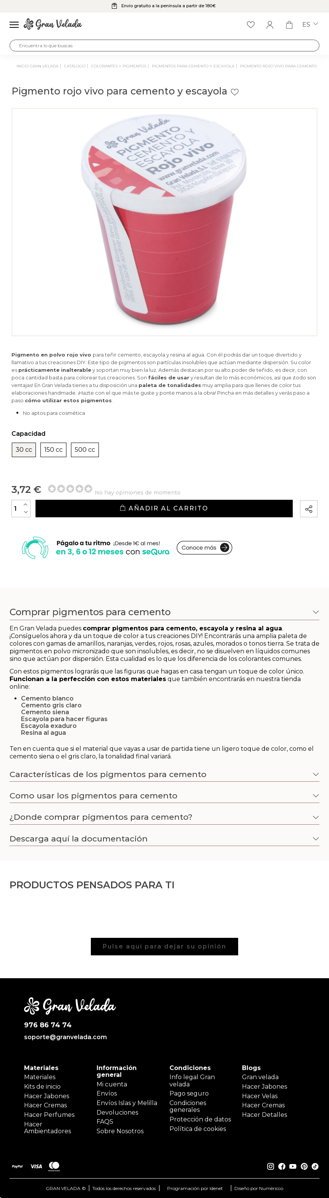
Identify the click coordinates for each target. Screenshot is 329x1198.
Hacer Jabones (46, 1096)
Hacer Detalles (264, 1114)
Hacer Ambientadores (47, 1128)
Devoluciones (117, 1112)
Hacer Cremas (45, 1105)
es (310, 24)
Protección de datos (200, 1119)
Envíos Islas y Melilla (127, 1103)
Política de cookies (197, 1128)
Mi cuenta (112, 1084)
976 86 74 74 (48, 1025)
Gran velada (260, 1077)
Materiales (39, 1077)
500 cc (85, 449)
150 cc (53, 449)
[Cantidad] (21, 508)
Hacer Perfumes (49, 1114)
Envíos (107, 1093)
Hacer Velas (259, 1096)
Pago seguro (189, 1093)
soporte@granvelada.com (65, 1037)
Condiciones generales (187, 1106)
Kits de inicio (42, 1086)
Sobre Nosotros (120, 1131)
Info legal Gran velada (192, 1080)
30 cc (24, 449)
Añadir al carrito (163, 508)
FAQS (105, 1121)
